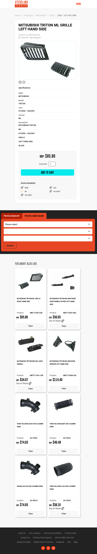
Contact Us (25, 537)
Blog (76, 542)
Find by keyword (11, 215)
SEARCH (10, 245)
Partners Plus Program (42, 537)
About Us (22, 533)
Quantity (43, 163)
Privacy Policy (70, 533)
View (30, 325)
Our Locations (35, 533)
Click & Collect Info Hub (64, 537)
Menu (78, 3)
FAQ (69, 542)
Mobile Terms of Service (43, 542)
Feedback (60, 542)
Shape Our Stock (24, 542)
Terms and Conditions (53, 533)
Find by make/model (34, 215)
